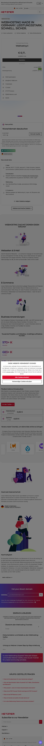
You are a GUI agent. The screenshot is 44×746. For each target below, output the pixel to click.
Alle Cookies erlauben (22, 377)
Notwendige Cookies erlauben (22, 381)
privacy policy (10, 372)
